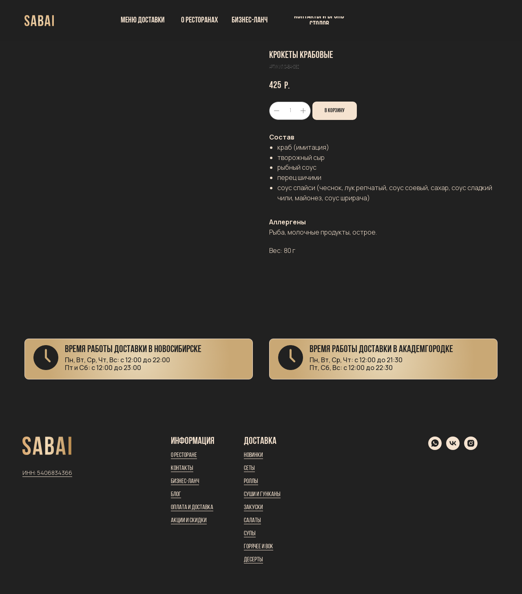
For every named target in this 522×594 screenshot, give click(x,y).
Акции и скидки (189, 520)
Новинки (253, 455)
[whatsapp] (435, 447)
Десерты (253, 559)
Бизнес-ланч (185, 481)
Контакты (182, 468)
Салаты (252, 520)
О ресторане (184, 455)
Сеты (249, 468)
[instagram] (471, 447)
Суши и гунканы (262, 494)
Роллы (251, 481)
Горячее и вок (258, 546)
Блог (176, 494)
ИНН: (29, 473)
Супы (250, 533)
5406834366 (54, 473)
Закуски (253, 507)
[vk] (453, 447)
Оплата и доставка (192, 507)
